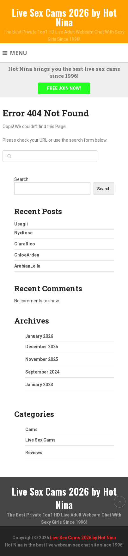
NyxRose (23, 232)
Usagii (21, 223)
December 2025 (41, 346)
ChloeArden (26, 254)
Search (21, 179)
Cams (31, 429)
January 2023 (39, 384)
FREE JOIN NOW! (64, 88)
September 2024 (42, 371)
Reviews (33, 452)
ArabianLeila (27, 266)
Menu (18, 53)
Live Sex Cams (40, 439)
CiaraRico (24, 243)
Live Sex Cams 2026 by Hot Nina (64, 17)
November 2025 (41, 359)
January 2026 (39, 336)
